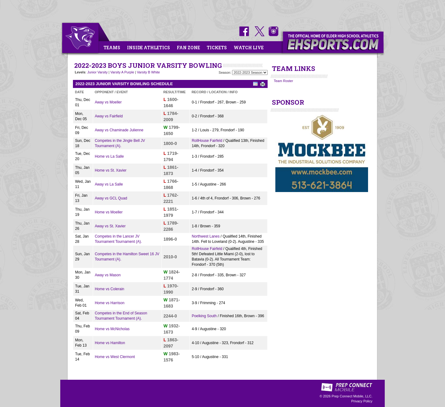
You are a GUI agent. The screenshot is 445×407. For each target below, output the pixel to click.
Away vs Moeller (108, 102)
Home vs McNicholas (112, 329)
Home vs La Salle (109, 156)
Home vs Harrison (110, 303)
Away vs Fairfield (109, 116)
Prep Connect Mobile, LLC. (352, 396)
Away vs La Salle (109, 184)
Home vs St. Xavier (111, 170)
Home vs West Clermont (115, 357)
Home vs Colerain (109, 289)
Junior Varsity (97, 72)
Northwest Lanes (205, 236)
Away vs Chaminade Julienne (119, 130)
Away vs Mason (108, 275)
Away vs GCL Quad (111, 198)
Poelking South (204, 316)
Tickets (217, 47)
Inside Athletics (148, 47)
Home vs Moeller (109, 212)
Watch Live (249, 47)
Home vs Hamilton (110, 343)
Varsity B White (148, 72)
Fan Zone (188, 47)
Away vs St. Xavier (110, 226)
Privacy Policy (361, 401)
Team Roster (283, 81)
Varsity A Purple (122, 72)
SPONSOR (288, 102)
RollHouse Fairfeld (207, 140)
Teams (112, 47)
